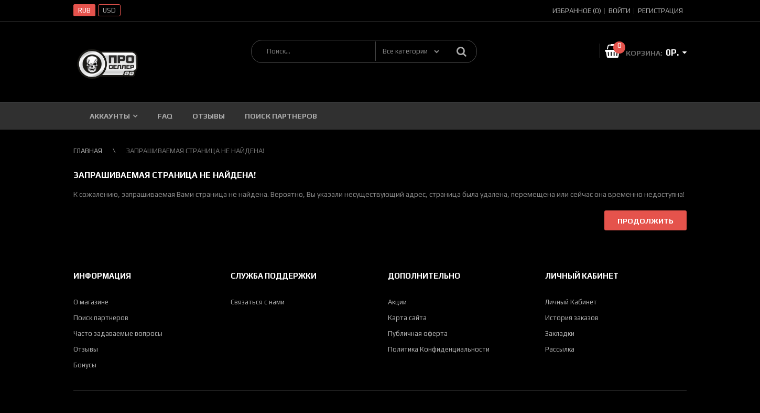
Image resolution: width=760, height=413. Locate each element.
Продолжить (645, 221)
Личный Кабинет (571, 302)
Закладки (559, 333)
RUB (84, 10)
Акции (397, 302)
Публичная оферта (418, 333)
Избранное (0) (576, 11)
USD (109, 10)
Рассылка (559, 349)
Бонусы (84, 365)
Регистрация (660, 11)
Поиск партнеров (100, 318)
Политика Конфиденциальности (439, 349)
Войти (620, 11)
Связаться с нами (258, 302)
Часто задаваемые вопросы (117, 333)
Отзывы (85, 349)
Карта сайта (407, 318)
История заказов (572, 318)
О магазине (90, 302)
